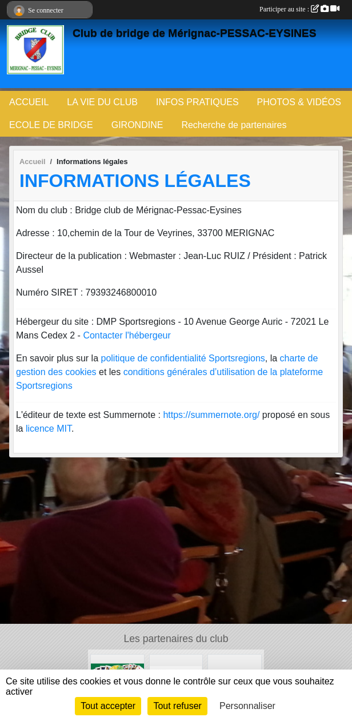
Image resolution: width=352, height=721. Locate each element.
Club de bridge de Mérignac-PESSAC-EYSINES (194, 33)
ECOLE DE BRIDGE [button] (51, 125)
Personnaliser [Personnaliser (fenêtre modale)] (247, 706)
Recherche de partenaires (233, 125)
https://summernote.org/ (211, 415)
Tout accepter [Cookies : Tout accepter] (108, 706)
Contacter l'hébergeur (126, 335)
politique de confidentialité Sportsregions (183, 358)
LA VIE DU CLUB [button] (102, 102)
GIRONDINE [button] (137, 125)
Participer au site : (299, 9)
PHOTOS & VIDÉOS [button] (299, 102)
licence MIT (48, 428)
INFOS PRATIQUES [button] (197, 102)
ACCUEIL (29, 102)
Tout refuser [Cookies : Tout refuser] (177, 706)
